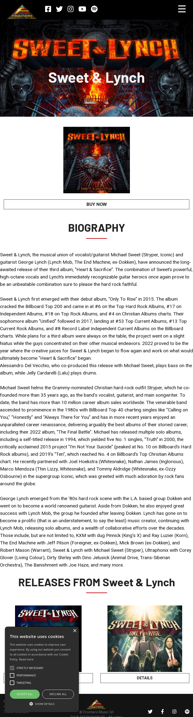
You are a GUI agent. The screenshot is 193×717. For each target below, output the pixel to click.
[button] (42, 703)
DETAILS (145, 677)
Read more (26, 659)
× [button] (74, 631)
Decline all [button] (58, 694)
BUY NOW (97, 204)
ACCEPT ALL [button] (25, 694)
